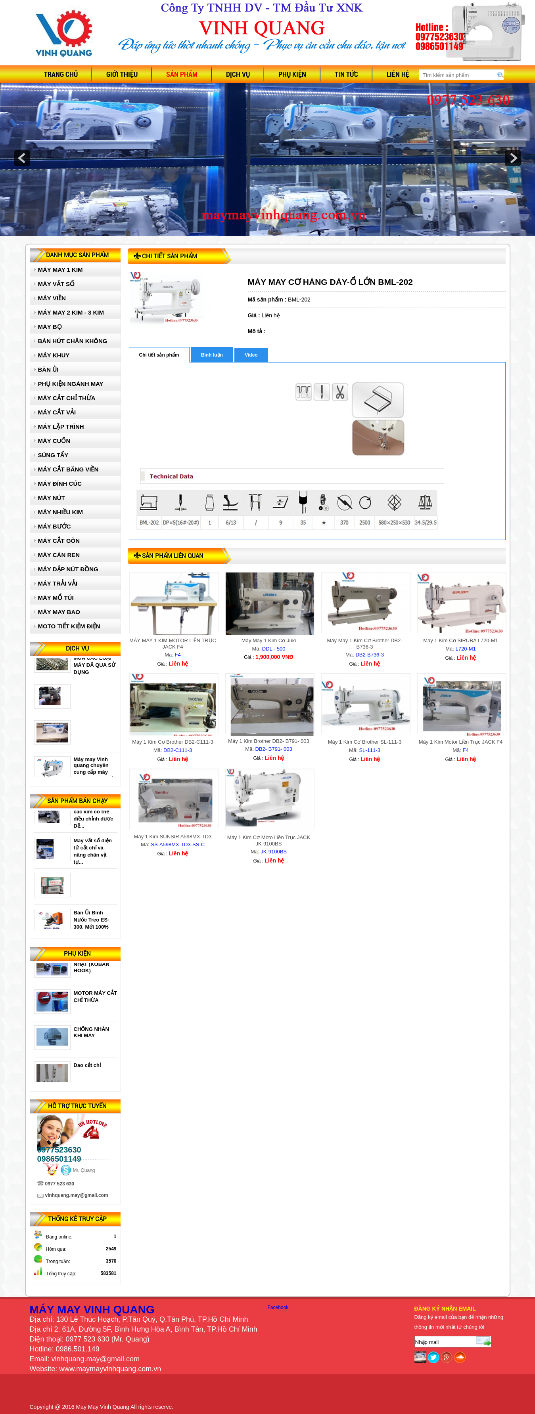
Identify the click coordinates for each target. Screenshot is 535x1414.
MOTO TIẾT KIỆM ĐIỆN (69, 626)
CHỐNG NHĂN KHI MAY (91, 1035)
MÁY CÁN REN (59, 554)
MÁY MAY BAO (59, 612)
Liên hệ (398, 74)
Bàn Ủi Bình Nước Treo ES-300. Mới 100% (91, 922)
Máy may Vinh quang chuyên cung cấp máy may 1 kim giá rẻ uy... (94, 775)
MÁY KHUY (54, 355)
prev (22, 158)
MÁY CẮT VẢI (57, 412)
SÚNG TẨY (53, 455)
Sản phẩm (182, 74)
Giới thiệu (122, 74)
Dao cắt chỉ (87, 1068)
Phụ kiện (292, 74)
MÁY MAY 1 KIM (60, 269)
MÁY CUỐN (54, 440)
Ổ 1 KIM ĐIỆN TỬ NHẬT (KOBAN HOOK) (94, 966)
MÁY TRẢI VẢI (58, 583)
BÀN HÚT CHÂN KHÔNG (72, 341)
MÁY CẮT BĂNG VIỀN (68, 469)
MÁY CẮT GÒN (59, 540)
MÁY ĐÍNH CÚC (60, 483)
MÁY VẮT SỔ (56, 284)
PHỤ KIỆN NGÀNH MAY (71, 383)
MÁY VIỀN (52, 298)
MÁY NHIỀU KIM (60, 512)
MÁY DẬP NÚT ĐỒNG (68, 569)
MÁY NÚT (51, 497)
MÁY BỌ (50, 326)
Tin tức (346, 74)
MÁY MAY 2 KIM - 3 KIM (71, 312)
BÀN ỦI (48, 369)
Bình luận (212, 355)
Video (251, 355)
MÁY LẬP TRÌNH (61, 426)
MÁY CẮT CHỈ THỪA (67, 398)
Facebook (278, 1307)
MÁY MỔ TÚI (56, 597)
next (512, 158)
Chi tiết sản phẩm (159, 355)
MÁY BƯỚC (54, 526)
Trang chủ (61, 74)
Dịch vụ (238, 74)
